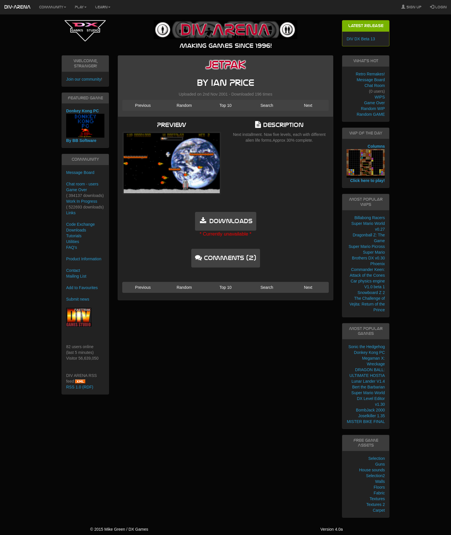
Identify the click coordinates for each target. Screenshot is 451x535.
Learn (102, 7)
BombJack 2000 (370, 410)
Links (71, 212)
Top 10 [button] (225, 105)
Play (81, 7)
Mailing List (76, 276)
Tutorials (73, 236)
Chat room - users (82, 184)
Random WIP (373, 108)
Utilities (72, 241)
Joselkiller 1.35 (371, 415)
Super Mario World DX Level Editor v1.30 (368, 398)
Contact (73, 270)
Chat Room (374, 85)
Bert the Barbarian (368, 387)
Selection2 (375, 475)
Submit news (77, 299)
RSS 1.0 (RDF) (79, 387)
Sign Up (411, 7)
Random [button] (184, 105)
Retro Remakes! (370, 74)
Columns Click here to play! (366, 163)
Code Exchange (80, 224)
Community (52, 7)
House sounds (372, 470)
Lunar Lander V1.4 (368, 381)
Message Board (80, 172)
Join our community (83, 79)
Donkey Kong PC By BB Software (85, 126)
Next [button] (308, 105)
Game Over (76, 189)
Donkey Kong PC (369, 352)
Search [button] (266, 105)
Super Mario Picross (367, 246)
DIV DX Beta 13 (361, 39)
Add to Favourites (82, 287)
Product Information (83, 259)
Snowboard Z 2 (371, 292)
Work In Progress (81, 201)
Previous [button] (143, 105)
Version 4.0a (331, 529)
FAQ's (71, 247)
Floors (379, 487)
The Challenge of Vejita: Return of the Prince (367, 304)
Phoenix (377, 263)
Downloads (76, 230)
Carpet (379, 510)
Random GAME (371, 114)
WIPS (379, 97)
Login (438, 7)
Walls (380, 481)
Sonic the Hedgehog (366, 346)
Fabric (379, 493)
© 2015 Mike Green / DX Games (119, 529)
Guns (380, 464)
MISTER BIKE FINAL (366, 421)
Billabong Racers (369, 217)
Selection (376, 458)
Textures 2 (375, 504)
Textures (377, 498)
